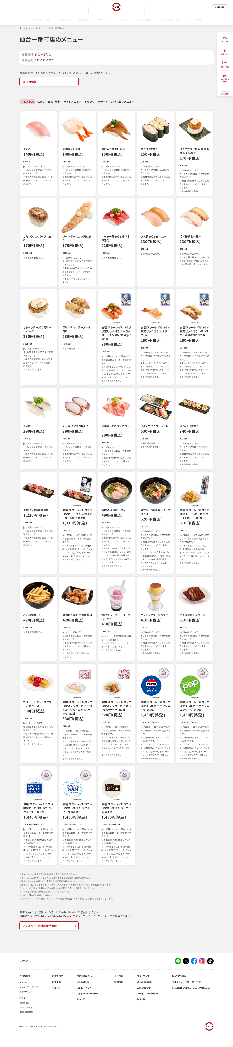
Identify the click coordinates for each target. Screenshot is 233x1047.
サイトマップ (143, 990)
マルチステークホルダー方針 (186, 995)
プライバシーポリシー (147, 1007)
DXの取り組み (179, 990)
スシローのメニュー (40, 19)
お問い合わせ (143, 1001)
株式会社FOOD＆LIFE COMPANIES (191, 1001)
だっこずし (82, 1013)
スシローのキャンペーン (88, 1007)
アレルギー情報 (25, 1021)
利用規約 (141, 1013)
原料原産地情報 (26, 1026)
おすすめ (123, 19)
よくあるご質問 (144, 19)
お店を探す (64, 19)
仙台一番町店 (43, 54)
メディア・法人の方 (169, 19)
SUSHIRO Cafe (85, 990)
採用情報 (118, 995)
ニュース (56, 1001)
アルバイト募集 (194, 19)
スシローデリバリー (28, 1001)
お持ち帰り (24, 990)
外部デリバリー (25, 1005)
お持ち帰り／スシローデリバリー (95, 19)
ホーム (22, 28)
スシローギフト (84, 1001)
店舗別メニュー (25, 1016)
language (221, 6)
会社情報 (118, 990)
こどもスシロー (84, 995)
